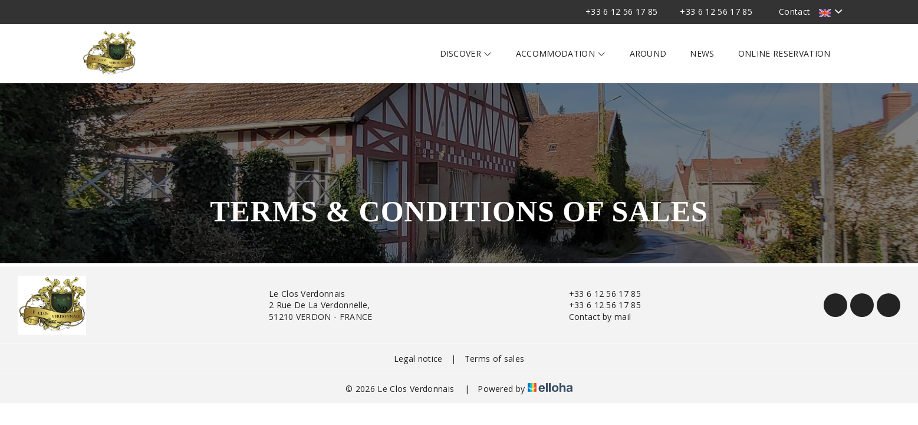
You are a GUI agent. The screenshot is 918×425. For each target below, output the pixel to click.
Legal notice (418, 358)
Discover (466, 53)
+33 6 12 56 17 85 (598, 293)
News (702, 53)
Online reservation (784, 53)
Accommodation (561, 53)
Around (648, 53)
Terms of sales (494, 358)
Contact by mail (593, 316)
